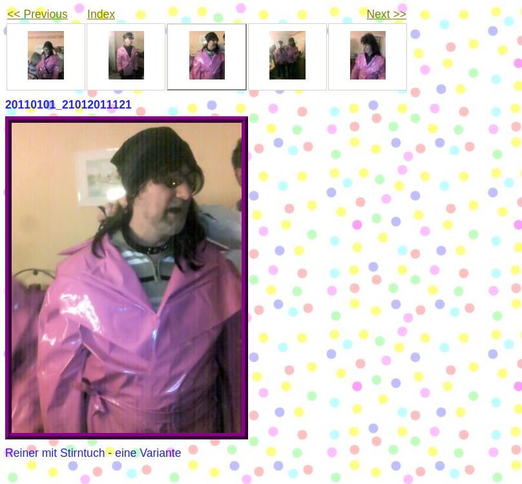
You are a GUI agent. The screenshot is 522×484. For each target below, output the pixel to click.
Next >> (386, 14)
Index (101, 14)
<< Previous (37, 14)
